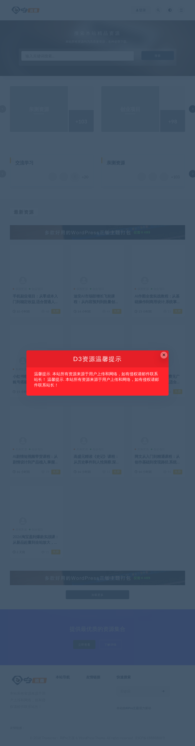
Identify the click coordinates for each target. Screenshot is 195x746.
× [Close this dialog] (164, 355)
